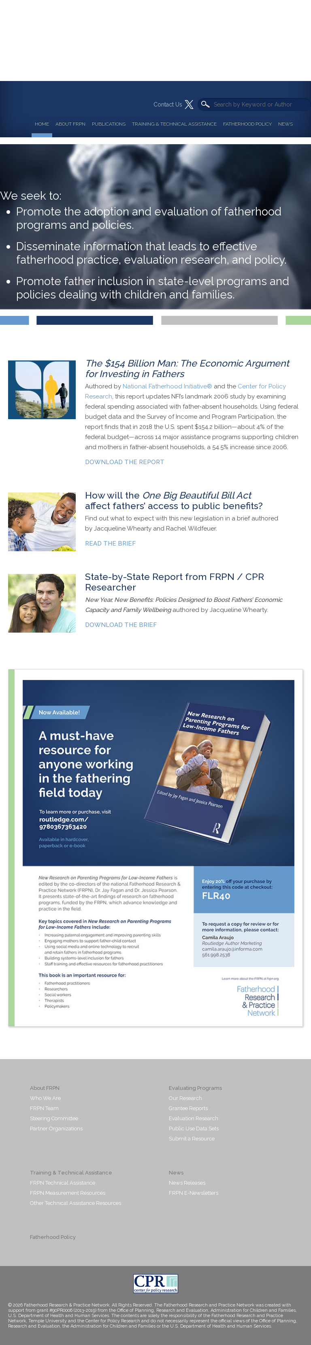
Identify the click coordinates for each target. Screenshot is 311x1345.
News (285, 124)
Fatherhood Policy (247, 124)
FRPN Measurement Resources (67, 1193)
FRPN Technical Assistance (62, 1183)
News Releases (187, 1183)
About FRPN (70, 124)
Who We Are (45, 1098)
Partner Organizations (56, 1128)
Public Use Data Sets (194, 1128)
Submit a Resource (192, 1139)
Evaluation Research (193, 1118)
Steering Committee (54, 1118)
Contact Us (167, 104)
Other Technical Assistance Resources (75, 1203)
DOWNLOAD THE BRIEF (121, 625)
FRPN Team (44, 1108)
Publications (109, 124)
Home (42, 124)
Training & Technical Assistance (174, 124)
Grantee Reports (188, 1108)
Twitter (189, 104)
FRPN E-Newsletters (193, 1193)
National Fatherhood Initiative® (167, 386)
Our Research (185, 1098)
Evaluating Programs (195, 1088)
